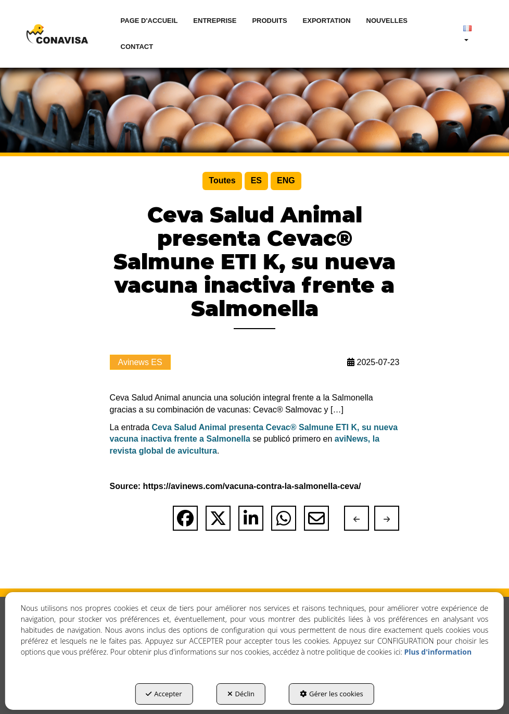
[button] (57, 33)
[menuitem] (149, 21)
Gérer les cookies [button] (331, 693)
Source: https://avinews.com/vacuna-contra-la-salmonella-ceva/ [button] (235, 486)
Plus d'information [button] (438, 652)
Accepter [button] (164, 693)
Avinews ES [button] (140, 362)
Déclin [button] (241, 693)
